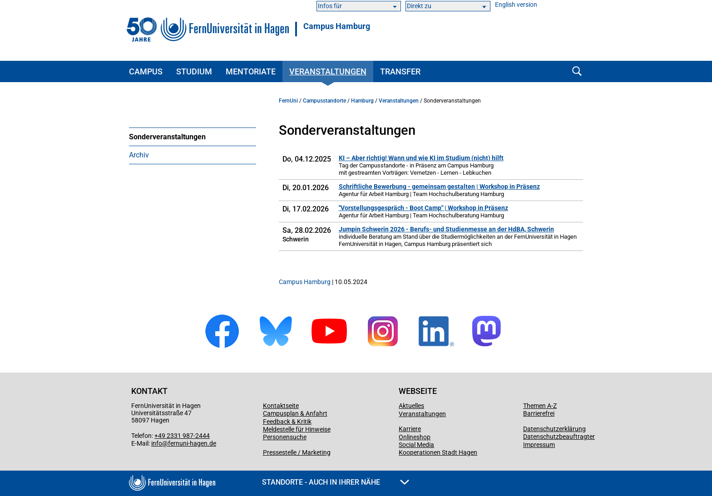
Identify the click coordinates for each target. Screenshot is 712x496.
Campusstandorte (324, 101)
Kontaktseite (281, 405)
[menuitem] (192, 137)
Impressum (539, 444)
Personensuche (285, 437)
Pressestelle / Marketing (297, 452)
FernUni (288, 101)
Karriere (410, 428)
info (156, 443)
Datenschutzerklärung (554, 428)
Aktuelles (411, 405)
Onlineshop (414, 437)
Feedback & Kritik (287, 421)
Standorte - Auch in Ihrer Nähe (335, 482)
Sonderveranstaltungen (167, 137)
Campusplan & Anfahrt (295, 413)
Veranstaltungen (327, 71)
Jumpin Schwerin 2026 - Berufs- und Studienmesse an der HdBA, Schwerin (446, 229)
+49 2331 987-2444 (182, 435)
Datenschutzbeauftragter (559, 436)
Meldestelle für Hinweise (297, 429)
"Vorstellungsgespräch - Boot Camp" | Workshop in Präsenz (423, 207)
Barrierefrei (538, 413)
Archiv (139, 155)
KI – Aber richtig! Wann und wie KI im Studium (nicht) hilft (421, 158)
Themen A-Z (540, 405)
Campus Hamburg (336, 26)
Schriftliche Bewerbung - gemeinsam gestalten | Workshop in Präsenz (439, 186)
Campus (146, 71)
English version (516, 5)
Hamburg (362, 101)
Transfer (400, 71)
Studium (194, 71)
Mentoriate (251, 71)
